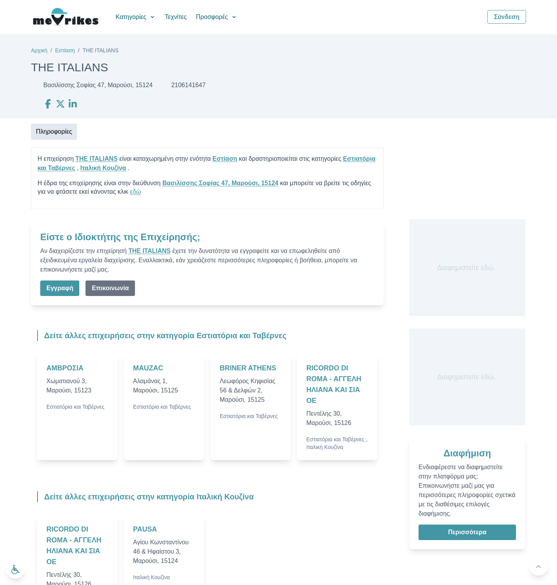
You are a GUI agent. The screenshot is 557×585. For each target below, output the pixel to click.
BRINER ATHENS (248, 368)
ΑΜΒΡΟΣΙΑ (65, 368)
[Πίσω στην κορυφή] (538, 566)
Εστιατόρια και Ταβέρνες (75, 407)
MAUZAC (148, 368)
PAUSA (145, 529)
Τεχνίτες (175, 17)
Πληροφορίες (54, 131)
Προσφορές (216, 17)
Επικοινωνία (110, 288)
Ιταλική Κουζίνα (103, 168)
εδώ (135, 191)
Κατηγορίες (135, 17)
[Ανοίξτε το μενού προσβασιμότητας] (15, 569)
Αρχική (39, 50)
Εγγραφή (59, 288)
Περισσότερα (467, 532)
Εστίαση (65, 50)
